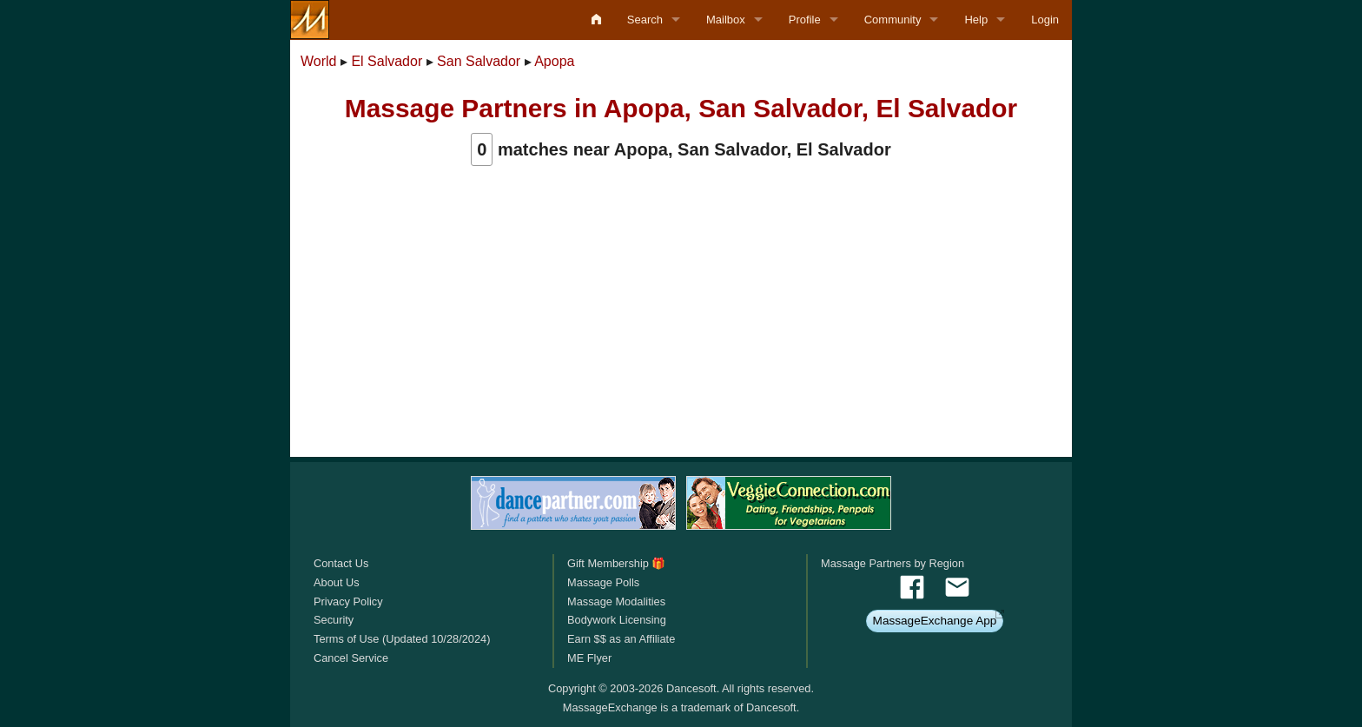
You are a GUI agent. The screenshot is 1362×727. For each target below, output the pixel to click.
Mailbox (725, 19)
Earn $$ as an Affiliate (621, 638)
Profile (805, 19)
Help (976, 19)
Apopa (554, 61)
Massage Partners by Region (892, 563)
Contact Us (341, 563)
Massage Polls (603, 582)
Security (334, 619)
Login (1045, 19)
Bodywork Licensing (616, 619)
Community (893, 19)
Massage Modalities (616, 601)
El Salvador (386, 61)
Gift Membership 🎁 (616, 563)
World (319, 61)
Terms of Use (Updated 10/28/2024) (402, 638)
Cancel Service (351, 657)
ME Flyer (589, 657)
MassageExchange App (935, 620)
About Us (337, 582)
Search (645, 19)
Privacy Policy (348, 601)
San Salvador (478, 61)
